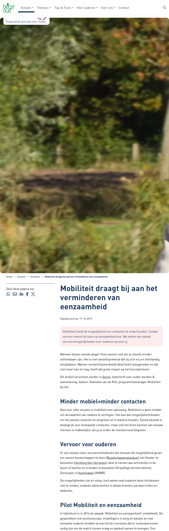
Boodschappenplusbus (122, 457)
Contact (124, 7)
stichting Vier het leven (90, 463)
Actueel (26, 7)
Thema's (43, 7)
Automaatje (86, 473)
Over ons (107, 7)
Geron (106, 377)
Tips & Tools (62, 7)
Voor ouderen (86, 7)
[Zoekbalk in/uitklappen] (164, 7)
